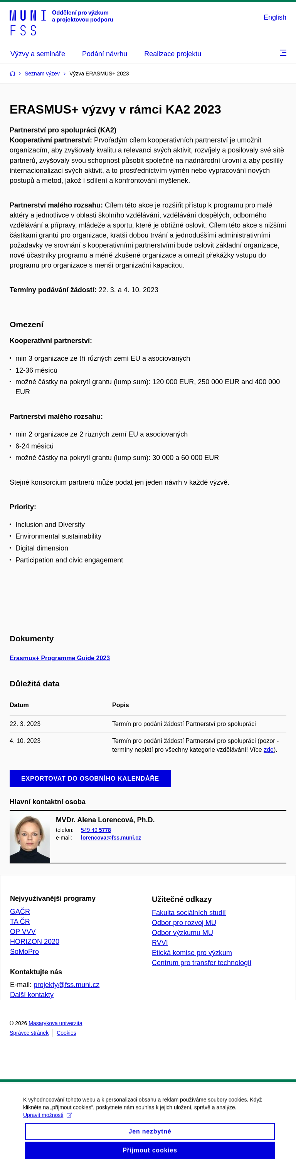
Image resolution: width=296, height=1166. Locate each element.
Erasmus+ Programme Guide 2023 (60, 658)
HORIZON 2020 (34, 941)
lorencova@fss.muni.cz (111, 838)
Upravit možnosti (47, 1124)
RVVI (160, 943)
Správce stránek (29, 1033)
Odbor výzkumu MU (182, 933)
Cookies (66, 1033)
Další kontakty (32, 995)
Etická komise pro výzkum (192, 953)
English (275, 17)
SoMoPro (24, 951)
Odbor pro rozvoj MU (184, 923)
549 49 (96, 830)
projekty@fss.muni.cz (66, 985)
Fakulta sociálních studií (189, 913)
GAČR (20, 911)
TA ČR (20, 921)
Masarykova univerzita (55, 1023)
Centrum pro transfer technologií (201, 963)
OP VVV (23, 931)
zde (269, 749)
